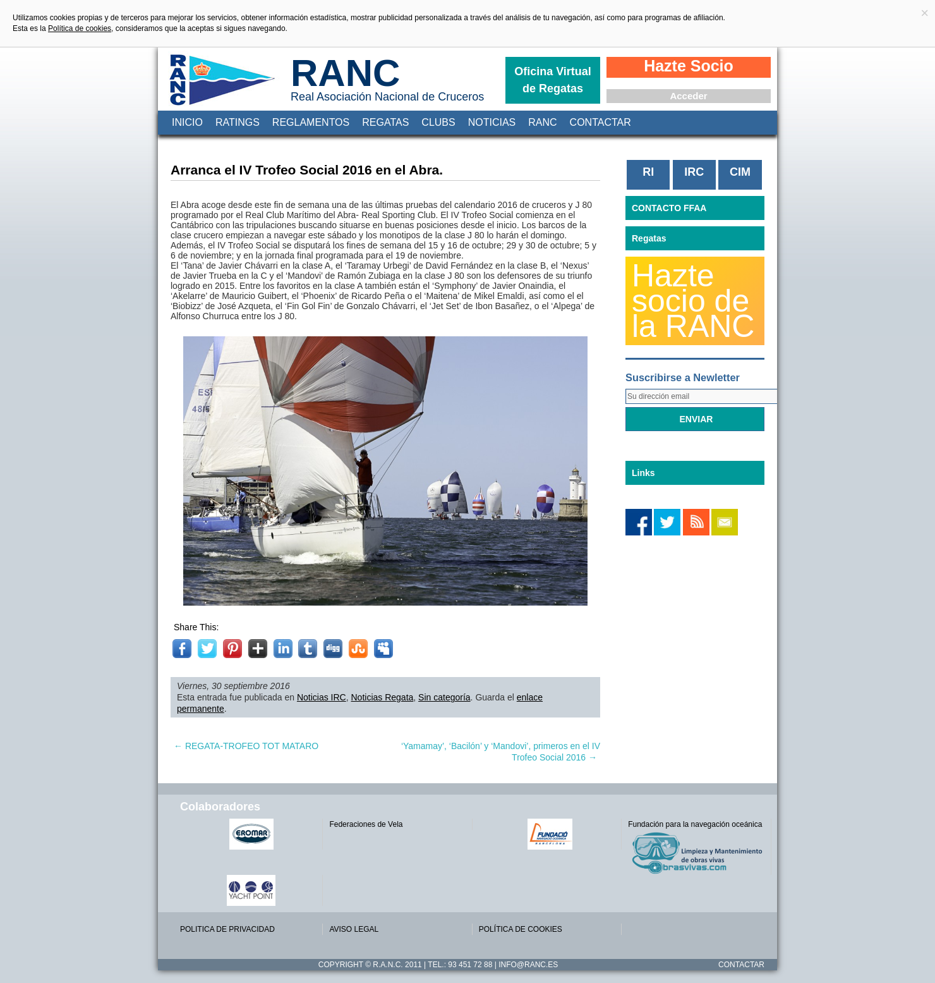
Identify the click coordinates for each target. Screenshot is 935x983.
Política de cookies (79, 28)
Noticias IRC (321, 697)
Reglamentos (310, 122)
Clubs (438, 122)
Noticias (492, 122)
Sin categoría (444, 697)
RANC (345, 73)
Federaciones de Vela (365, 824)
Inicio (187, 122)
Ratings (237, 122)
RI (648, 172)
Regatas (385, 122)
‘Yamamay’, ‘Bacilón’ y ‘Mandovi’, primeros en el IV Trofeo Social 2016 (500, 751)
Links (643, 473)
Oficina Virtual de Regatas (552, 80)
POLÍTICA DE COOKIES (520, 929)
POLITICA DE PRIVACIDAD (227, 929)
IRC (694, 172)
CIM (740, 172)
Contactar (600, 122)
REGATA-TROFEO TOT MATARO (246, 746)
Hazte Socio (688, 66)
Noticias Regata (382, 697)
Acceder (688, 95)
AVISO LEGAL (353, 929)
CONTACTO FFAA (669, 208)
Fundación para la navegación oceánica (695, 824)
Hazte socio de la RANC (693, 301)
